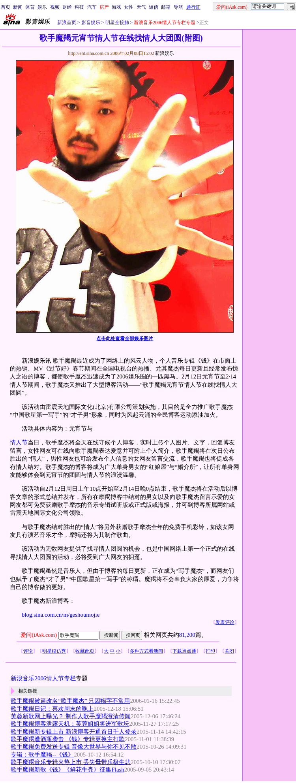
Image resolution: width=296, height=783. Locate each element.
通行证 (193, 7)
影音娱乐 (90, 22)
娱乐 (42, 7)
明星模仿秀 (54, 651)
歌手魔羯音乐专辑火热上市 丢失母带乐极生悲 (71, 762)
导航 (178, 7)
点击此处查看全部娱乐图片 (124, 338)
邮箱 (165, 7)
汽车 (92, 7)
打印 (210, 651)
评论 (28, 651)
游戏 (116, 7)
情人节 (19, 442)
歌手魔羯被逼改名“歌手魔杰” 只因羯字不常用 (70, 701)
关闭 (229, 651)
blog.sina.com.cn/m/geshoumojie (60, 615)
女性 (128, 7)
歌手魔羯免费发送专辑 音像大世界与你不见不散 (74, 746)
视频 (55, 7)
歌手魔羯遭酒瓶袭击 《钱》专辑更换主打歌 (68, 739)
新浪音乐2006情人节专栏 (43, 678)
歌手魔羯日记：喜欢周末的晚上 (52, 709)
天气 (141, 7)
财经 (67, 7)
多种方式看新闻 (146, 651)
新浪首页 (66, 22)
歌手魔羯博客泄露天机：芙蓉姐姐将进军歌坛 (70, 724)
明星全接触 (116, 22)
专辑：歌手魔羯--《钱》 (42, 754)
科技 (79, 7)
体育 (30, 7)
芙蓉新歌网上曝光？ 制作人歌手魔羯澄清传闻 (71, 716)
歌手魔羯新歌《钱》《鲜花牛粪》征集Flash (67, 769)
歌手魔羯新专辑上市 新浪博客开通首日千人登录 (74, 731)
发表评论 (224, 622)
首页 (5, 7)
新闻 (17, 7)
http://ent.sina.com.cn (89, 53)
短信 (153, 7)
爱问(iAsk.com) (38, 635)
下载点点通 (184, 651)
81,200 (187, 635)
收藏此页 (84, 651)
